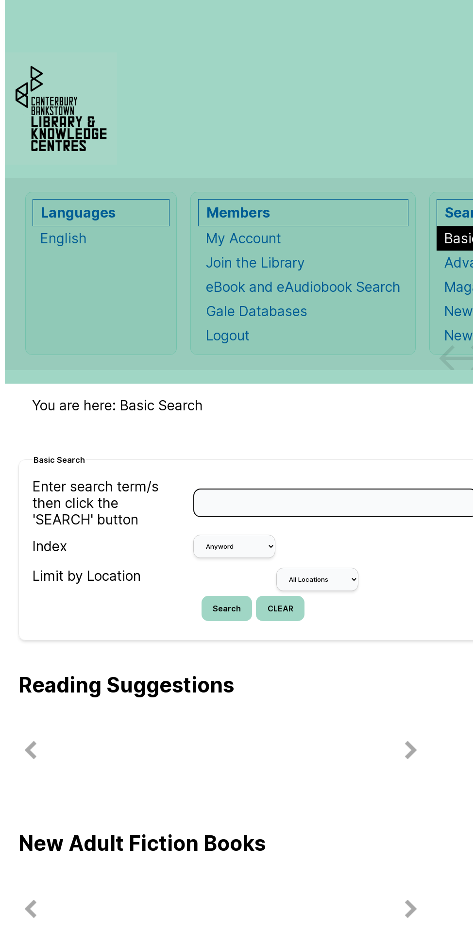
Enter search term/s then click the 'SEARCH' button (96, 503)
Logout (228, 335)
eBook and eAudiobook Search (303, 287)
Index (50, 546)
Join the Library (255, 262)
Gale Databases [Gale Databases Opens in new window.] (256, 311)
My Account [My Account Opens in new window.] (243, 238)
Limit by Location (87, 576)
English (63, 238)
